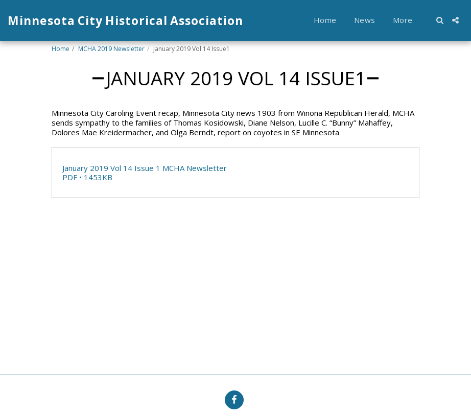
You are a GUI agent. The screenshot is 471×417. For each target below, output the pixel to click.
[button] (439, 20)
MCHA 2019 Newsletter (111, 48)
